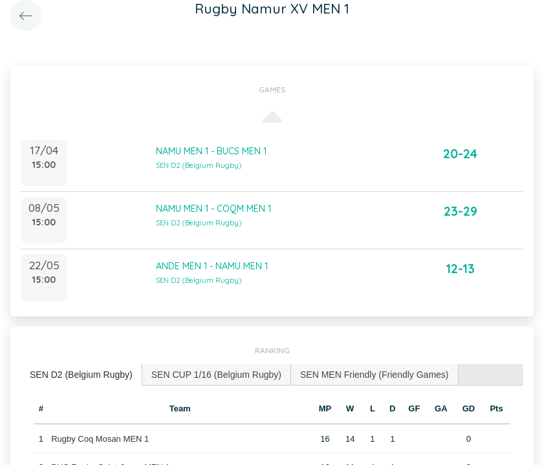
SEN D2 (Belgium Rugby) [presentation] (81, 374)
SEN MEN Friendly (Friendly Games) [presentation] (374, 374)
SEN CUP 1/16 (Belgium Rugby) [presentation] (216, 374)
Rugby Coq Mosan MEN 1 (100, 439)
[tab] (81, 375)
